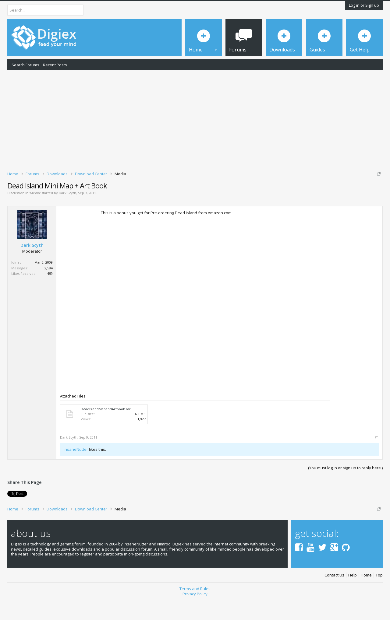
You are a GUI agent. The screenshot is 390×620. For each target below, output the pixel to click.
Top (379, 596)
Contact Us (334, 596)
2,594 (48, 289)
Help (352, 596)
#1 (377, 458)
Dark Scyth (67, 214)
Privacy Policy (195, 615)
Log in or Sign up (364, 5)
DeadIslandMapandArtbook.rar (106, 430)
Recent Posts (55, 65)
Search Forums (25, 65)
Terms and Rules (195, 609)
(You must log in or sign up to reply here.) (345, 489)
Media (35, 214)
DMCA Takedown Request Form (174, 192)
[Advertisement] (195, 119)
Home (366, 596)
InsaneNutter (76, 470)
